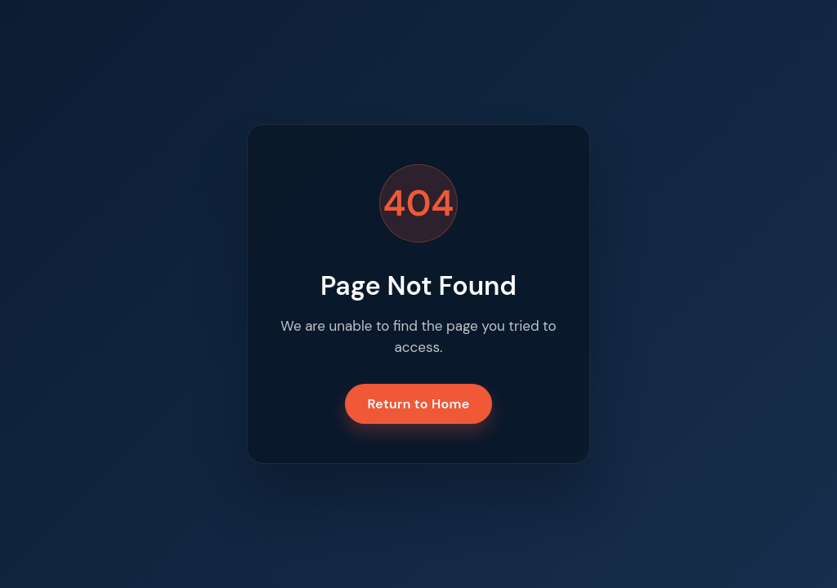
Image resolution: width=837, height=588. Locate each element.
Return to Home (419, 403)
